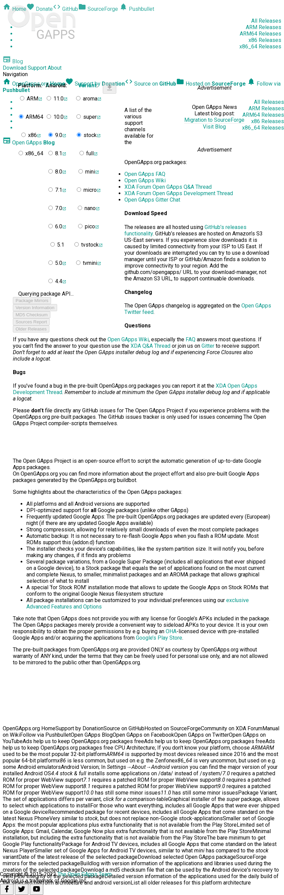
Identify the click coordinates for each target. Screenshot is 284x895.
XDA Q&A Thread (150, 346)
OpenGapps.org (34, 84)
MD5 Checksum (32, 314)
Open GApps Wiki (145, 180)
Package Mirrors (32, 300)
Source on (150, 84)
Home (14, 9)
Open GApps (29, 142)
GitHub (65, 9)
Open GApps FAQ (144, 174)
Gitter (208, 346)
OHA (171, 631)
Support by (95, 84)
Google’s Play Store (159, 638)
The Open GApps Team (84, 874)
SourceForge (98, 9)
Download (14, 68)
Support (37, 68)
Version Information (35, 307)
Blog (13, 61)
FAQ (190, 339)
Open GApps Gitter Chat (152, 200)
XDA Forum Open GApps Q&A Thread (168, 187)
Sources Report (31, 321)
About (55, 68)
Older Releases (31, 328)
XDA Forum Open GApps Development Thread (178, 193)
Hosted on (211, 84)
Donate (39, 9)
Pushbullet (136, 9)
